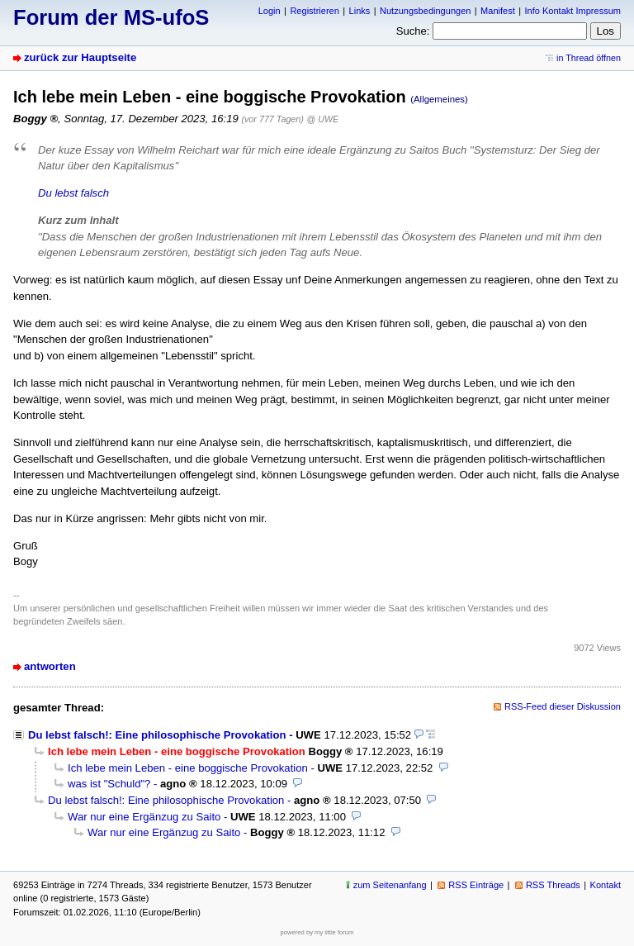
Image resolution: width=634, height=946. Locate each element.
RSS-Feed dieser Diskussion (562, 706)
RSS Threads (553, 885)
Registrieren (314, 11)
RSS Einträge (476, 885)
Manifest (497, 11)
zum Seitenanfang (390, 885)
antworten (50, 666)
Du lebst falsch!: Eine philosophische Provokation (157, 735)
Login (269, 11)
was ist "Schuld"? (109, 783)
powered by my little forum (317, 932)
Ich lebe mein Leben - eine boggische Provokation (188, 768)
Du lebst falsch (73, 193)
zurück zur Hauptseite (80, 57)
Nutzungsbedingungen (425, 11)
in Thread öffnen (588, 58)
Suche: (413, 31)
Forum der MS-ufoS (111, 17)
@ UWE (322, 119)
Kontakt (605, 885)
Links (360, 11)
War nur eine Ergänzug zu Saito (144, 817)
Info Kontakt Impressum (573, 11)
